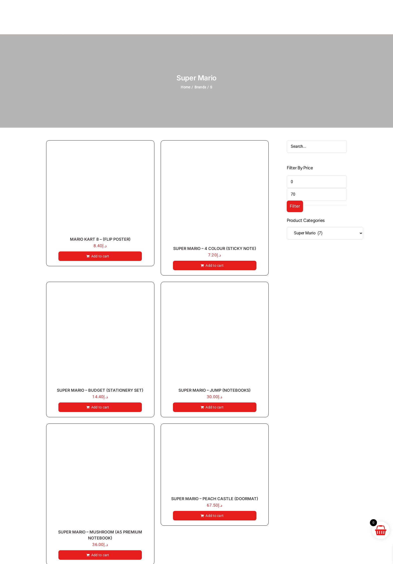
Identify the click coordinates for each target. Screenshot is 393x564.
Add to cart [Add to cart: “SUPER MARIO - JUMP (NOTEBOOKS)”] (215, 407)
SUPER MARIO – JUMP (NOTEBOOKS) (214, 390)
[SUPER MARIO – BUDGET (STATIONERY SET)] (100, 336)
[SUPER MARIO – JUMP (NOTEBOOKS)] (215, 336)
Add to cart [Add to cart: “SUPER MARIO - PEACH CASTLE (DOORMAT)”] (215, 516)
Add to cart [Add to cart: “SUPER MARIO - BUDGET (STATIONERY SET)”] (100, 407)
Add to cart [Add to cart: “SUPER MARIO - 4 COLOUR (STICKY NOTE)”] (215, 265)
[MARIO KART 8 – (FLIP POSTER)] (100, 190)
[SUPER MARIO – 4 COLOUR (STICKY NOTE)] (215, 194)
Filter (295, 206)
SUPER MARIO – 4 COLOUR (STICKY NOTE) (214, 248)
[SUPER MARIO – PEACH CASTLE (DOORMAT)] (215, 461)
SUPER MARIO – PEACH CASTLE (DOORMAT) (214, 498)
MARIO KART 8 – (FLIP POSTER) (100, 239)
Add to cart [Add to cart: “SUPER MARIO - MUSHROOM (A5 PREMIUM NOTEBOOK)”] (100, 555)
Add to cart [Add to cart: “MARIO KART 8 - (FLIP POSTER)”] (100, 256)
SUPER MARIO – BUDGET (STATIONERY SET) (100, 390)
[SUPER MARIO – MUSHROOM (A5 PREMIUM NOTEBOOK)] (100, 477)
